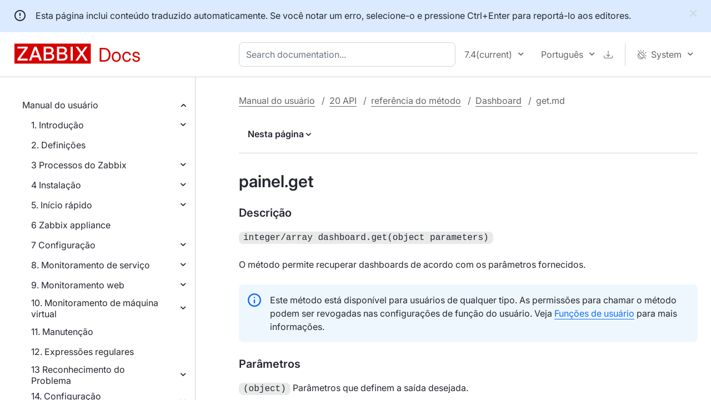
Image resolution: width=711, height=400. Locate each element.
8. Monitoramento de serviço (90, 265)
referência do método (416, 100)
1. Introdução (57, 125)
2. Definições (58, 145)
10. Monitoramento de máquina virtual (94, 308)
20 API (343, 100)
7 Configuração (63, 245)
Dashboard (498, 100)
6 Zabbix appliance (71, 225)
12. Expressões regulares (82, 351)
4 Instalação (56, 185)
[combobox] (349, 54)
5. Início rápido (61, 205)
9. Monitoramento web (77, 285)
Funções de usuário (594, 312)
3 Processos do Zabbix (79, 165)
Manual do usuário (60, 105)
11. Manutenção (62, 331)
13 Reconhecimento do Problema (78, 375)
